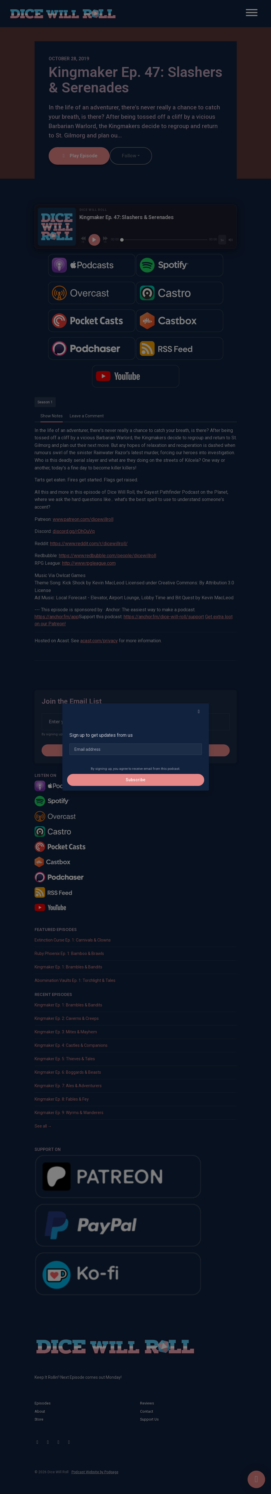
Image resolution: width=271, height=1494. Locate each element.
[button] (199, 711)
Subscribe (135, 779)
